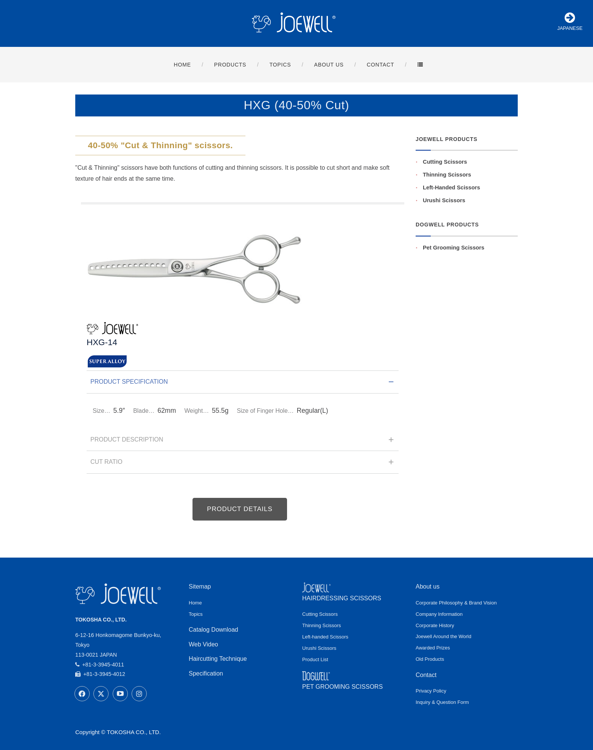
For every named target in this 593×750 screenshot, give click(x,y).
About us (427, 586)
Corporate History (435, 625)
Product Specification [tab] (242, 384)
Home (195, 603)
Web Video (203, 644)
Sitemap (200, 586)
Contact (426, 675)
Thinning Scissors (447, 175)
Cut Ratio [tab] (242, 464)
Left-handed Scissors (325, 637)
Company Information (439, 614)
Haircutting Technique (218, 658)
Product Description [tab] (242, 442)
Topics (196, 614)
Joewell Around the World (443, 636)
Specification (206, 673)
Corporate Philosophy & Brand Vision (456, 603)
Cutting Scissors (445, 162)
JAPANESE (570, 21)
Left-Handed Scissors (451, 187)
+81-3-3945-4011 (99, 665)
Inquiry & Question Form (442, 702)
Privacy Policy (431, 691)
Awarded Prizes (433, 648)
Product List (315, 659)
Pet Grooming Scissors (453, 248)
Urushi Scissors (444, 200)
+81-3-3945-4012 (100, 674)
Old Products (430, 659)
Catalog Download (213, 629)
